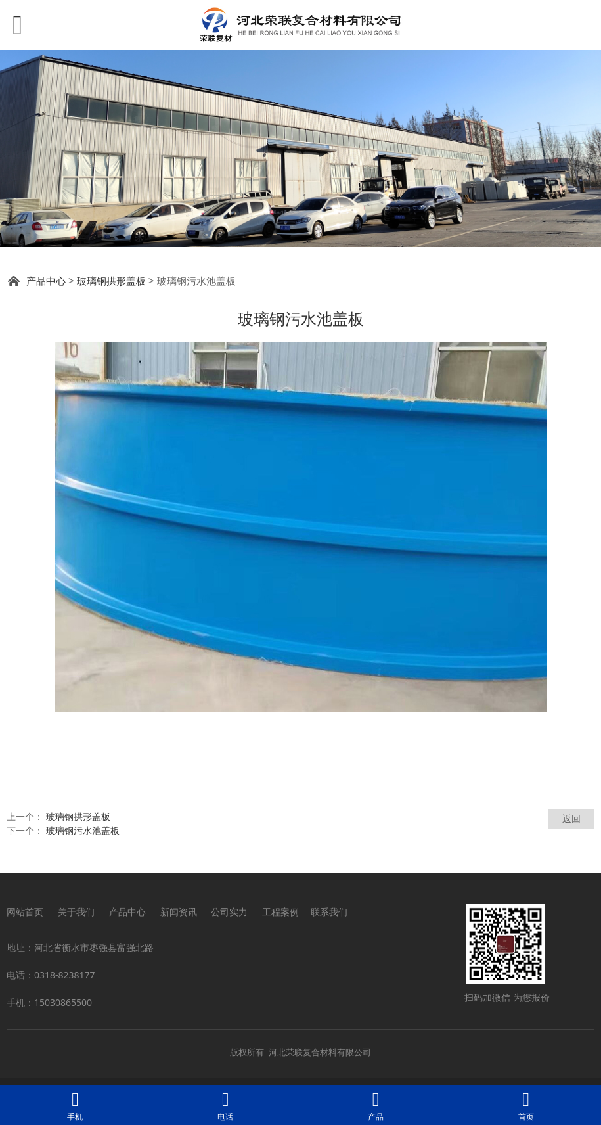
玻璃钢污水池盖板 (83, 830)
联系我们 (329, 912)
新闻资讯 (178, 912)
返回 (571, 818)
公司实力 (229, 912)
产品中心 (46, 281)
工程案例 (280, 912)
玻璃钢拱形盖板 (111, 281)
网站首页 (25, 912)
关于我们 (76, 912)
